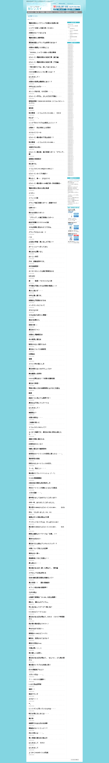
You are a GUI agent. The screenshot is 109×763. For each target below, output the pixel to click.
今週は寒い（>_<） (35, 648)
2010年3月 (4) (70, 152)
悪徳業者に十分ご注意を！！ (39, 558)
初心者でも (33, 164)
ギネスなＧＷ (33, 310)
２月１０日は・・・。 (36, 674)
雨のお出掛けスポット (37, 213)
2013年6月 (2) (70, 107)
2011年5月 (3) (70, 133)
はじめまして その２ (37, 743)
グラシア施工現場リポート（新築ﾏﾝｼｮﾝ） (43, 203)
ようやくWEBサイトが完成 (38, 753)
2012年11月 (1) (70, 116)
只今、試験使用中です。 (37, 261)
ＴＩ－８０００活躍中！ (37, 679)
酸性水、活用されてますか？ (39, 638)
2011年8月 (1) (70, 130)
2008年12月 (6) (70, 172)
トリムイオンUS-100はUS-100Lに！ (41, 169)
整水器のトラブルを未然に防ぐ (40, 665)
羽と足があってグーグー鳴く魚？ (40, 607)
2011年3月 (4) (70, 136)
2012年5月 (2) (70, 121)
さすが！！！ (33, 699)
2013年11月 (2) (70, 105)
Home (29, 19)
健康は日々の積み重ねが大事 (39, 517)
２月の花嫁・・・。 (36, 493)
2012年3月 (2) (70, 124)
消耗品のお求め (62, 3)
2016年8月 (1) (70, 78)
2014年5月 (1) (70, 97)
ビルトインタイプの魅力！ (38, 174)
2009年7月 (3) (70, 163)
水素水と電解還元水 (36, 335)
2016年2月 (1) (70, 81)
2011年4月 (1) (70, 134)
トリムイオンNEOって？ (37, 427)
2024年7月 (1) (70, 52)
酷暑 (30, 393)
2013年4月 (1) (70, 110)
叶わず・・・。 (34, 118)
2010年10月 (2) (70, 143)
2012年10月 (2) (70, 117)
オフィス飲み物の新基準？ (38, 587)
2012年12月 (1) (70, 114)
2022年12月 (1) (70, 62)
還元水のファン (34, 330)
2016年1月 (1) (70, 82)
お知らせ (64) (70, 24)
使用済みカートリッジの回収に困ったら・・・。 (46, 454)
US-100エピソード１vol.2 (37, 612)
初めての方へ (31, 12)
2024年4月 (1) (70, 54)
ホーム (55, 3)
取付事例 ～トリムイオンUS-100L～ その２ (45, 113)
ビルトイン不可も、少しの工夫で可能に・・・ (45, 96)
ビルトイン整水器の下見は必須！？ (41, 137)
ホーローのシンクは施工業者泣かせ (41, 271)
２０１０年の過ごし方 (36, 364)
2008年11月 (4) (70, 174)
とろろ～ (32, 193)
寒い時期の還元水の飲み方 (38, 738)
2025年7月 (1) (70, 47)
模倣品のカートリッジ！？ (38, 728)
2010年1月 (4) (70, 155)
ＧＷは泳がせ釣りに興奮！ (38, 315)
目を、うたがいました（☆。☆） (40, 512)
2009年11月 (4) (70, 157)
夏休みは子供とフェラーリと (39, 403)
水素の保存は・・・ (36, 417)
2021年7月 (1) (70, 68)
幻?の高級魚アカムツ (36, 670)
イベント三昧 (33, 198)
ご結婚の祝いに (34, 422)
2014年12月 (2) (70, 93)
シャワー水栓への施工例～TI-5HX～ (41, 28)
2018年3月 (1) (70, 74)
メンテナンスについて (37, 305)
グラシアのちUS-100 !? (37, 232)
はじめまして (33, 748)
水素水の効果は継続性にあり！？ (40, 82)
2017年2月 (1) (70, 77)
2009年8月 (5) (70, 161)
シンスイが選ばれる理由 (59, 12)
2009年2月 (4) (70, 169)
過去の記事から (34, 320)
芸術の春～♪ (33, 325)
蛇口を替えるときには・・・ (39, 713)
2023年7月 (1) (70, 58)
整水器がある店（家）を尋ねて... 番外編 (43, 568)
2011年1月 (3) (70, 138)
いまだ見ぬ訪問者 (35, 684)
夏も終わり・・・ (35, 563)
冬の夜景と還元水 (35, 339)
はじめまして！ (34, 77)
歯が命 (31, 718)
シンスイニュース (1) (72, 39)
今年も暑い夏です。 (36, 295)
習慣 (30, 359)
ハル (30, 237)
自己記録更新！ (34, 266)
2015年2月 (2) (70, 91)
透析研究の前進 (34, 459)
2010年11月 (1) (70, 141)
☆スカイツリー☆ (35, 132)
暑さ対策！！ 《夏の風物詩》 (39, 583)
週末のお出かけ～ (35, 539)
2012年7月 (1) (70, 118)
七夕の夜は (33, 592)
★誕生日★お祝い (35, 147)
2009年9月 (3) (70, 160)
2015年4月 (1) (70, 90)
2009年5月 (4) (70, 165)
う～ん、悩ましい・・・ (37, 468)
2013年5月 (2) (70, 109)
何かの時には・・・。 (36, 733)
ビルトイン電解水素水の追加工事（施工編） (44, 57)
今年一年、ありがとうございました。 (42, 502)
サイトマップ (70, 3)
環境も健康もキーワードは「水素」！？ (43, 534)
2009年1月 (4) (70, 171)
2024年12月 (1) (70, 51)
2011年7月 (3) (70, 132)
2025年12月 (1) (70, 45)
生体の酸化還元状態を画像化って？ (41, 578)
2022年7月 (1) (70, 63)
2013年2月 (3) (70, 113)
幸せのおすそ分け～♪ (36, 629)
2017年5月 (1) (70, 75)
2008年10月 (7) (70, 175)
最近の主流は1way (35, 643)
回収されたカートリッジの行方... (40, 463)
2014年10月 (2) (70, 94)
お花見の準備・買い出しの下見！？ (41, 242)
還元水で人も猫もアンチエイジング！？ (43, 544)
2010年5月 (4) (70, 149)
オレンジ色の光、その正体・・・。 (41, 91)
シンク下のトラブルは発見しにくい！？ (43, 123)
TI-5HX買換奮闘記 (35, 478)
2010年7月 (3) (70, 147)
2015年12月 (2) (70, 83)
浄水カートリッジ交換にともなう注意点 (43, 488)
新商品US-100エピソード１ (38, 633)
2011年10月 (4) (70, 129)
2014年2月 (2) (70, 101)
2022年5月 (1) (70, 64)
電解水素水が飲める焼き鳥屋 (39, 188)
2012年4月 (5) (70, 122)
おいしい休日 (33, 256)
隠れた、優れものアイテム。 (39, 602)
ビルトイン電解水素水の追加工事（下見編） (44, 62)
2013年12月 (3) (70, 103)
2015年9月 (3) (70, 85)
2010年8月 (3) (70, 145)
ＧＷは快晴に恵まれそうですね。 (40, 227)
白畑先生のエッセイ (36, 444)
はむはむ (32, 276)
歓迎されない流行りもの (37, 344)
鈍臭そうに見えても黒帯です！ (40, 398)
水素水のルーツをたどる (37, 33)
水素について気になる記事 (38, 548)
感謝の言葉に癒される (36, 439)
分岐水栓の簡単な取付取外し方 (39, 483)
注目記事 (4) (72, 28)
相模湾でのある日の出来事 (38, 723)
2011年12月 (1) (70, 126)
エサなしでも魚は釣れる (37, 573)
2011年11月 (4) (70, 128)
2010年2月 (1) (70, 153)
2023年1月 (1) (70, 60)
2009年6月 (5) (70, 164)
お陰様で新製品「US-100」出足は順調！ (43, 597)
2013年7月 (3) (70, 106)
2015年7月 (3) (70, 87)
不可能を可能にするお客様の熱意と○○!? (43, 286)
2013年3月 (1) (70, 112)
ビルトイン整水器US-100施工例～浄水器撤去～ (45, 183)
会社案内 (76, 12)
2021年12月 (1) (70, 66)
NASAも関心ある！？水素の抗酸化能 (42, 378)
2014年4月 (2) (70, 98)
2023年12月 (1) (70, 56)
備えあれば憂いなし (36, 252)
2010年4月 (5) (70, 151)
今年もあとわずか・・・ (37, 86)
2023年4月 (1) (70, 59)
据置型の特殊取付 (35, 159)
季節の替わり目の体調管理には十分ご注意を (44, 388)
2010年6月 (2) (70, 148)
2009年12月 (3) (70, 156)
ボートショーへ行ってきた (38, 247)
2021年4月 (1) (70, 70)
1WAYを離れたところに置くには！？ (42, 72)
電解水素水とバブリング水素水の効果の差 (43, 23)
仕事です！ (33, 208)
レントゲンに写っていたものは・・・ (42, 709)
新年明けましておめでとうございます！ (43, 498)
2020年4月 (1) (70, 71)
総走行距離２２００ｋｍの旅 (39, 222)
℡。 (30, 704)
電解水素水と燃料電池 (36, 38)
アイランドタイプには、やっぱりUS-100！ (44, 522)
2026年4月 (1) (70, 44)
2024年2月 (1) (70, 55)
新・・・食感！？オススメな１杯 (40, 281)
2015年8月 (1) (70, 86)
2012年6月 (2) (70, 120)
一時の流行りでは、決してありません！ (43, 67)
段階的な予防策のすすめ (37, 300)
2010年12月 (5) (70, 140)
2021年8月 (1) (70, 67)
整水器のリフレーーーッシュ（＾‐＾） (42, 473)
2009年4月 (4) (70, 167)
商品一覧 (37, 12)
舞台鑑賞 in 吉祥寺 (35, 374)
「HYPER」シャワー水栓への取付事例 (42, 52)
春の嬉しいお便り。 (36, 653)
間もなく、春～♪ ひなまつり (39, 178)
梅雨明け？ (32, 413)
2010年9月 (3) (70, 144)
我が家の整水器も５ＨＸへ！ (39, 624)
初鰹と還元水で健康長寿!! (38, 449)
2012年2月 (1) (70, 125)
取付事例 (42, 12)
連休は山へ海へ (34, 553)
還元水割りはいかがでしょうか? (40, 369)
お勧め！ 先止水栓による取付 (40, 128)
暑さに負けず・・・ (36, 291)
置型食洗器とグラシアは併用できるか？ (43, 43)
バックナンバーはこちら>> (74, 179)
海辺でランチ (33, 694)
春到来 (31, 108)
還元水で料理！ (34, 383)
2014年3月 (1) (70, 99)
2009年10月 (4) (70, 159)
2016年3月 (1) (70, 79)
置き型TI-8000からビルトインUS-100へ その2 (47, 507)
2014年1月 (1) (70, 102)
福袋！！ (32, 689)
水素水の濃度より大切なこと (39, 47)
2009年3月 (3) (70, 168)
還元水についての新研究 (37, 349)
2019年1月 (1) (70, 72)
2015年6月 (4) (70, 89)
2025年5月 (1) (70, 48)
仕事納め (32, 354)
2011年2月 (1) (70, 137)
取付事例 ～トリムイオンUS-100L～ (42, 142)
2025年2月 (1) (70, 50)
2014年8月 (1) (70, 95)
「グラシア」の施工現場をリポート (41, 217)
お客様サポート (69, 12)
